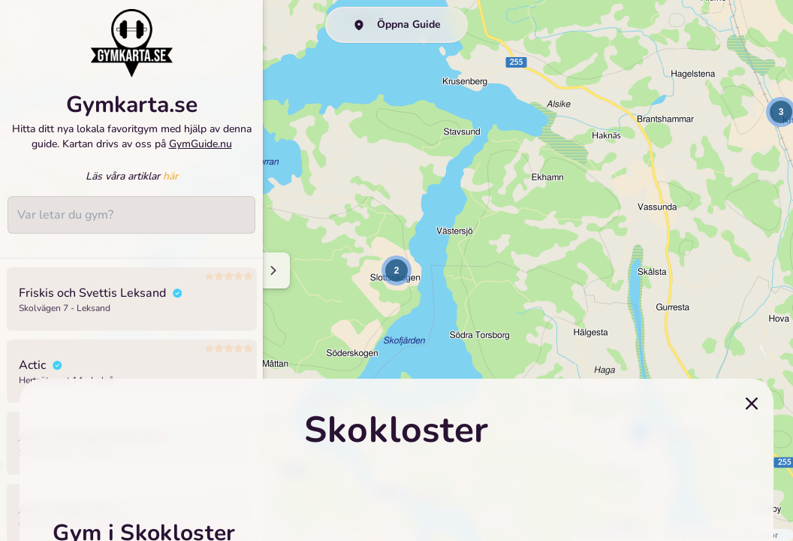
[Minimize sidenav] (272, 270)
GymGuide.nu (200, 144)
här (170, 176)
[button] (396, 270)
